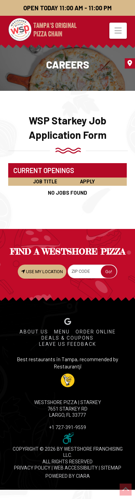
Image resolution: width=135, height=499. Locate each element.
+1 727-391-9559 (67, 427)
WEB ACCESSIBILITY (76, 468)
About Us (33, 331)
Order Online (96, 331)
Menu (62, 331)
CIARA (83, 476)
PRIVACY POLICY (32, 468)
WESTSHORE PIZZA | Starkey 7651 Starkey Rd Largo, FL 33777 (67, 408)
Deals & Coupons (67, 338)
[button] (118, 31)
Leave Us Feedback (67, 344)
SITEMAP (111, 468)
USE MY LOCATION (42, 271)
